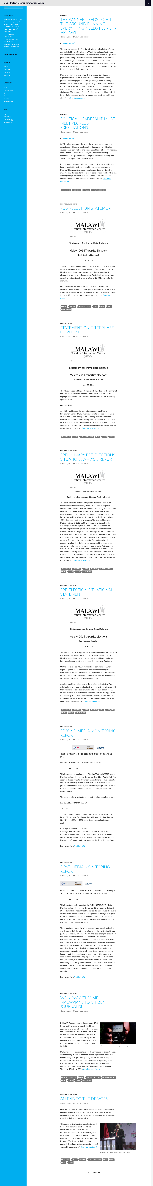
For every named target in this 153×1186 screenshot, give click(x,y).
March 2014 (7, 72)
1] (74, 42)
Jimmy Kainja (68, 43)
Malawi (86, 190)
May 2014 (7, 66)
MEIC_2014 (110, 710)
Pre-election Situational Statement (86, 591)
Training (6, 99)
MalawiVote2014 (99, 190)
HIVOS (64, 306)
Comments (8, 120)
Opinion (63, 15)
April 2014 (7, 69)
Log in (5, 114)
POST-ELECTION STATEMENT (86, 208)
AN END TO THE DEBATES (84, 1098)
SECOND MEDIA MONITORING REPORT (88, 733)
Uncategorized (66, 323)
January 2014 (8, 75)
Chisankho (66, 190)
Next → (96, 1172)
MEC (105, 1159)
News (75, 204)
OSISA (109, 306)
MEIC (95, 306)
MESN (102, 306)
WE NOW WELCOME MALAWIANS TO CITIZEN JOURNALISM (82, 1002)
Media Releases (66, 204)
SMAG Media (66, 309)
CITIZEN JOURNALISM (69, 1077)
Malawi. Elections (93, 1077)
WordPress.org (8, 122)
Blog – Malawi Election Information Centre (24, 3)
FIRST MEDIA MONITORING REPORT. (85, 869)
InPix (5, 87)
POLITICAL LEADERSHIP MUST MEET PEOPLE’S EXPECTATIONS (87, 123)
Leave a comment (81, 37)
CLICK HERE (79, 846)
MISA (64, 1162)
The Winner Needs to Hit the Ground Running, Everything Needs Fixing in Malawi (88, 26)
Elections (77, 190)
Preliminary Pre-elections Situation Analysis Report (87, 457)
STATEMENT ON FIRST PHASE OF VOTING (87, 329)
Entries (7, 117)
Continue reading (78, 98)
